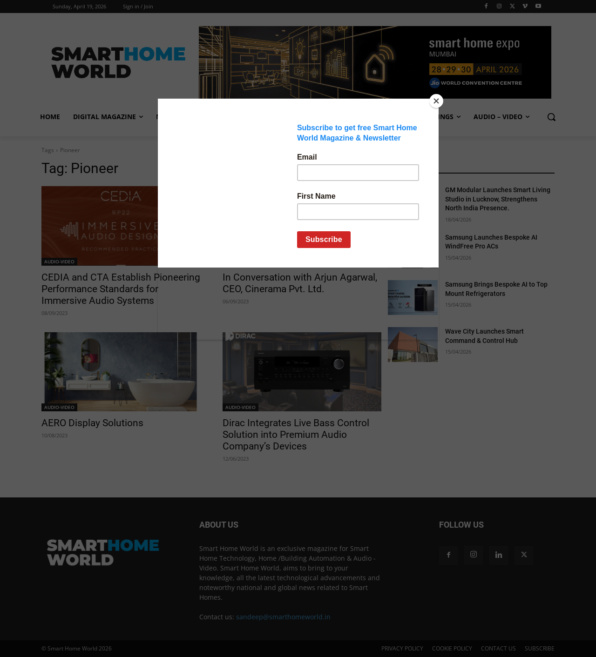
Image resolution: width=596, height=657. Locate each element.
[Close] (436, 101)
